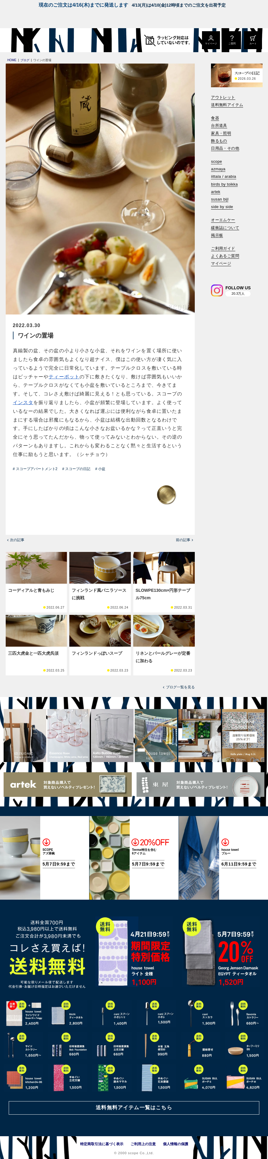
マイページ (221, 263)
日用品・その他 (225, 148)
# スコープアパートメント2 (35, 469)
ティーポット (64, 376)
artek (215, 191)
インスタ (23, 402)
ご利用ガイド (223, 248)
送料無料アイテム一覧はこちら (134, 1107)
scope (216, 161)
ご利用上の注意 (143, 1144)
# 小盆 (100, 469)
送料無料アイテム (227, 105)
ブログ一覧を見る (180, 687)
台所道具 (219, 125)
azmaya (218, 169)
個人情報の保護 (175, 1144)
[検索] (215, 272)
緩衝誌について (225, 227)
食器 (215, 118)
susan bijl (219, 199)
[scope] (50, 40)
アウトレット (223, 97)
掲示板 (217, 235)
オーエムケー (223, 220)
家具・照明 (221, 133)
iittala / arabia (223, 176)
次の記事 (17, 540)
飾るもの (219, 141)
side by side (222, 206)
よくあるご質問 (225, 256)
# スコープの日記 (76, 469)
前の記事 (183, 540)
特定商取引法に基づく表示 (101, 1144)
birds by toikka (224, 184)
